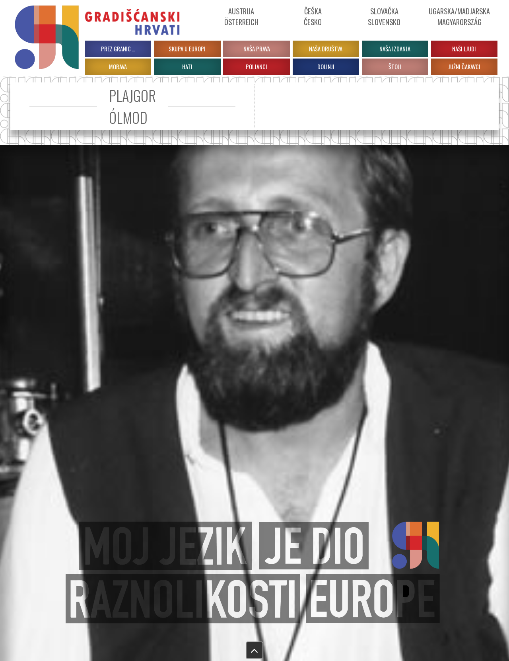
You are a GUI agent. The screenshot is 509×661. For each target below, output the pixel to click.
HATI (187, 67)
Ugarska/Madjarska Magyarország (459, 16)
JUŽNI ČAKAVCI (464, 67)
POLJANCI (256, 67)
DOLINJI (325, 67)
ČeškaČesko (313, 16)
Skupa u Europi (187, 49)
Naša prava (256, 49)
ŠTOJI (395, 67)
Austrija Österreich (241, 16)
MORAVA (118, 67)
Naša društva (325, 49)
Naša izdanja (394, 49)
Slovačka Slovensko (384, 16)
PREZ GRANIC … (118, 49)
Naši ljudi (464, 49)
